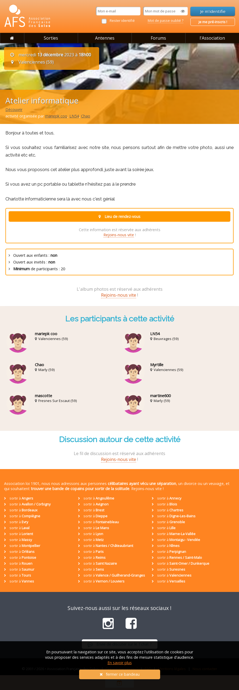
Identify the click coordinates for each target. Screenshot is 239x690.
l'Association (212, 38)
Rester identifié (122, 20)
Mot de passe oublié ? (165, 20)
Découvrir (13, 109)
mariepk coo (56, 116)
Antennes (105, 38)
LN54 (74, 116)
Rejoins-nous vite (118, 234)
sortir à (18, 498)
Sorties (51, 38)
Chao (85, 116)
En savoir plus (119, 662)
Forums (158, 38)
